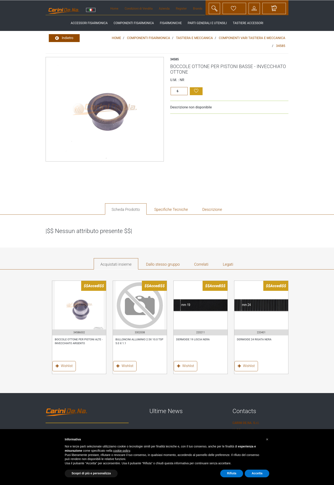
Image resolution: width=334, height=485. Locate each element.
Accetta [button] (257, 473)
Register (181, 8)
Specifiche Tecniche (171, 209)
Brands (197, 8)
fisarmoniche (171, 23)
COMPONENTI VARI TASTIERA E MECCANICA (252, 38)
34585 (280, 46)
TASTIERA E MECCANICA (194, 38)
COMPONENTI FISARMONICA (148, 38)
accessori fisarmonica (89, 23)
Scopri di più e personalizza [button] (91, 473)
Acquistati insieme (115, 264)
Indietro (64, 38)
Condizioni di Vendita (139, 8)
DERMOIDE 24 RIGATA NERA (254, 339)
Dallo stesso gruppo (163, 264)
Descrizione (212, 209)
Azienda (164, 8)
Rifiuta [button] (231, 473)
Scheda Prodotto (126, 209)
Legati (228, 264)
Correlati (201, 264)
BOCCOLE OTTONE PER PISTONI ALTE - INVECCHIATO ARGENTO (79, 341)
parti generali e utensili (207, 23)
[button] (267, 439)
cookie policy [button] (121, 450)
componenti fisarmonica (134, 23)
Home (114, 8)
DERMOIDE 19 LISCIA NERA (193, 339)
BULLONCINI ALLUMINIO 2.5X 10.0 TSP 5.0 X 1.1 (139, 341)
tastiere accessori (248, 23)
